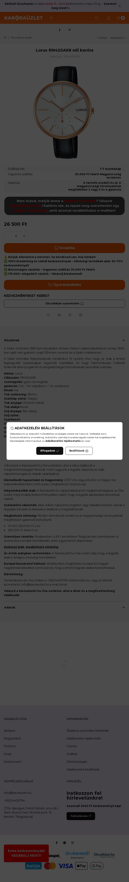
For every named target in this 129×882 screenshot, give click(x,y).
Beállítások (78, 451)
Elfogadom (49, 451)
